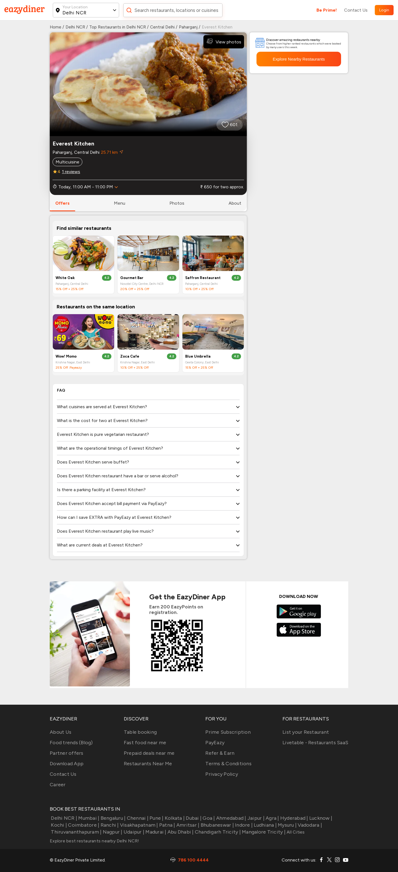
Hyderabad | (293, 818)
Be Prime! (326, 10)
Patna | (166, 825)
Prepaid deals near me (149, 753)
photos (176, 203)
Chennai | (136, 818)
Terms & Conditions (228, 764)
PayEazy (214, 743)
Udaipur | (133, 832)
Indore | (243, 825)
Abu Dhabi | (180, 832)
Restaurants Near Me (148, 764)
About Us (60, 732)
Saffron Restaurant (203, 278)
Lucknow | (320, 818)
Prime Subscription (228, 732)
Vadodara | (309, 825)
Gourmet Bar (131, 278)
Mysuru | (287, 825)
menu (119, 203)
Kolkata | (174, 818)
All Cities (295, 832)
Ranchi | (109, 825)
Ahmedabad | (230, 818)
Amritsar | (187, 825)
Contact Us (356, 10)
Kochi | (58, 825)
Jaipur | (255, 818)
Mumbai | (88, 818)
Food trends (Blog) (71, 743)
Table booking (140, 732)
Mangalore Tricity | (263, 832)
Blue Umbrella (198, 356)
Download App (66, 764)
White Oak (65, 278)
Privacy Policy (221, 774)
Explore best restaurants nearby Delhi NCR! (94, 841)
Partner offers (66, 753)
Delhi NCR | (63, 818)
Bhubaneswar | (216, 825)
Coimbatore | (83, 825)
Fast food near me (145, 743)
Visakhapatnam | (138, 825)
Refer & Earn (219, 753)
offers (62, 203)
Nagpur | (111, 832)
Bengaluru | (112, 818)
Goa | (208, 818)
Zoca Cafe (129, 356)
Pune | (156, 818)
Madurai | (155, 832)
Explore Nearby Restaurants (299, 59)
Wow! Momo (66, 356)
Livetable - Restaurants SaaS (315, 743)
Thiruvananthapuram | (75, 832)
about (235, 203)
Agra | (272, 818)
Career (58, 785)
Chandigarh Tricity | (217, 832)
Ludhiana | (265, 825)
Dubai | (193, 818)
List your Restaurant (305, 732)
